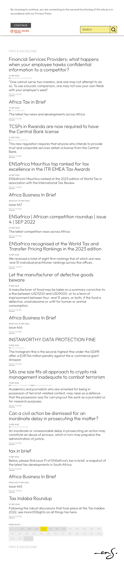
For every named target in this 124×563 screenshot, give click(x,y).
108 (29, 529)
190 (84, 533)
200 (99, 533)
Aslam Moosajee (43, 385)
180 (70, 533)
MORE (15, 94)
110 (43, 529)
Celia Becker (18, 110)
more (21, 31)
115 (70, 529)
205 (12, 538)
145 (19, 533)
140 (12, 533)
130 (91, 529)
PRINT (13, 51)
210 (20, 538)
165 (48, 533)
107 (22, 529)
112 (57, 529)
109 (36, 529)
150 (27, 533)
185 (77, 533)
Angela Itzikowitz (20, 385)
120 (77, 529)
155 (34, 533)
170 (55, 533)
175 (62, 533)
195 (91, 533)
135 (98, 529)
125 (84, 529)
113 (63, 529)
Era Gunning (18, 348)
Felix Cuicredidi (20, 140)
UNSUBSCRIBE (28, 51)
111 (50, 529)
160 (41, 533)
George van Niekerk (22, 78)
